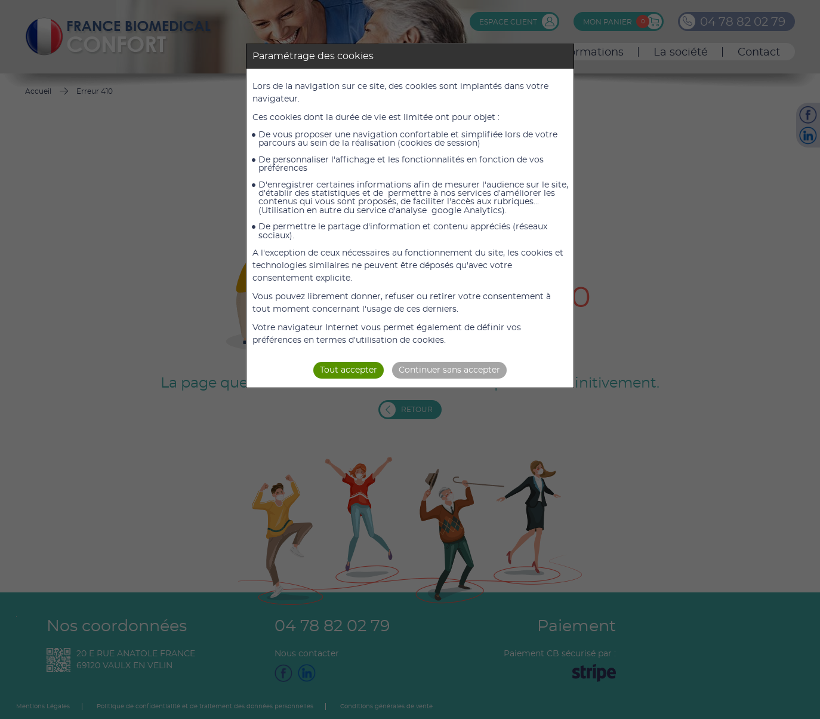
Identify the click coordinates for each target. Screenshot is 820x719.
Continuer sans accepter (449, 370)
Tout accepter (348, 370)
